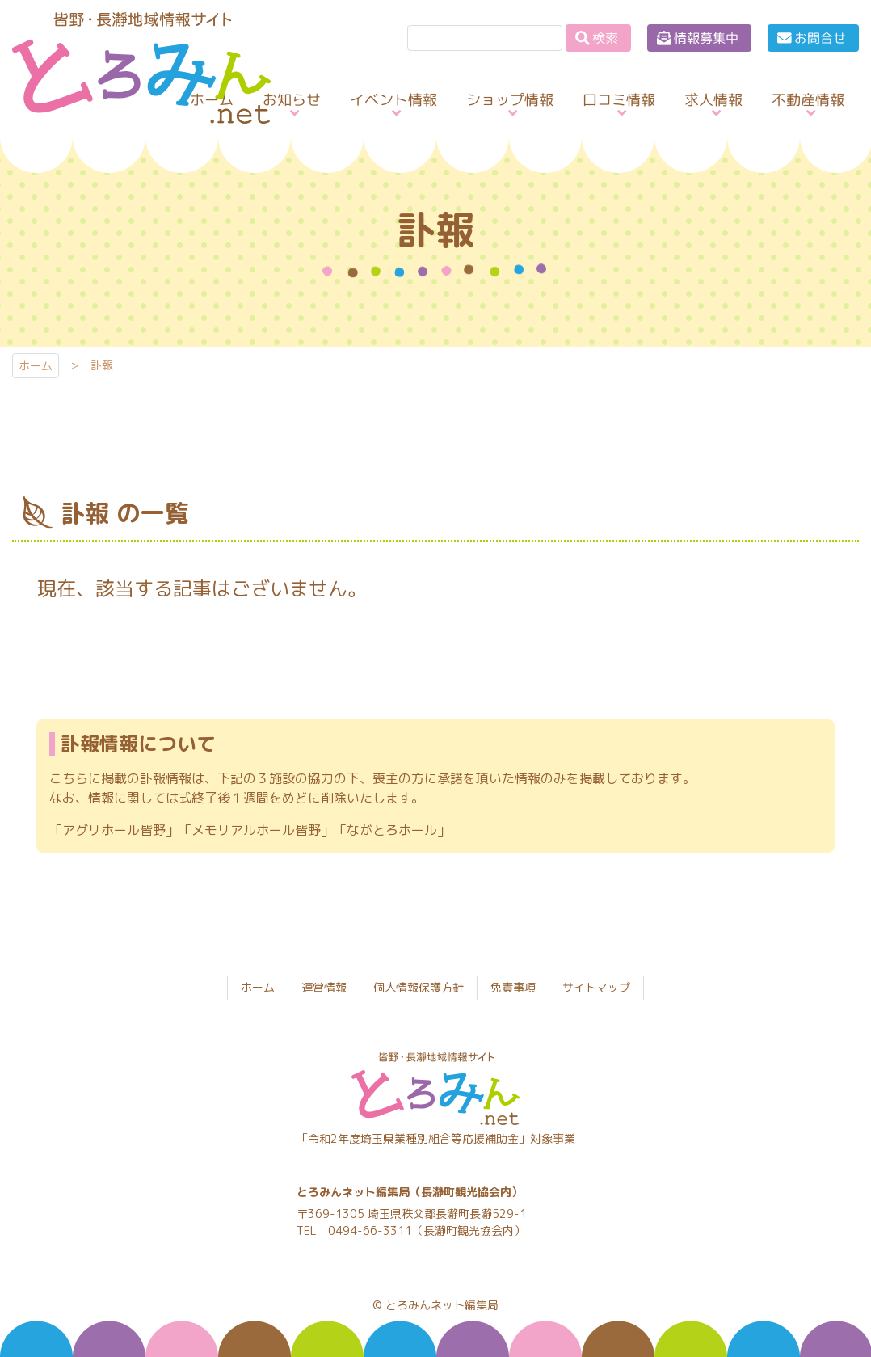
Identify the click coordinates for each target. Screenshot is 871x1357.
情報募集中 (706, 38)
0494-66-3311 (370, 1230)
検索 (605, 38)
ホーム (36, 365)
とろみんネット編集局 (442, 1305)
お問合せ (820, 38)
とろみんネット (128, 123)
